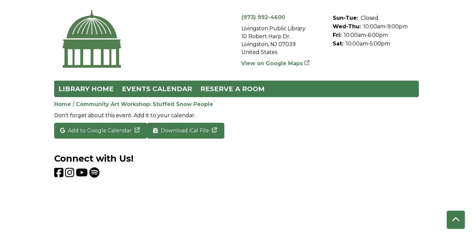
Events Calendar (157, 89)
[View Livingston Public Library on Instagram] (70, 174)
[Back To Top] (456, 220)
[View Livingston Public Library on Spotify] (94, 174)
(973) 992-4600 (263, 17)
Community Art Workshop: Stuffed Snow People (144, 104)
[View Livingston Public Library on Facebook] (59, 174)
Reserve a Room (232, 89)
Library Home (86, 89)
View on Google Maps (272, 63)
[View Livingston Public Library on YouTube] (82, 174)
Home (62, 104)
